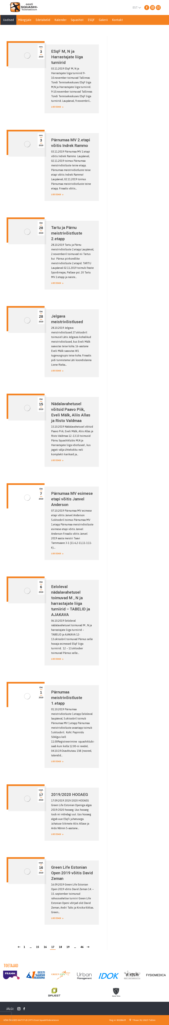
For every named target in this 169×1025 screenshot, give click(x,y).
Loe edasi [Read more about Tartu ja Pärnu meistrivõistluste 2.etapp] (57, 283)
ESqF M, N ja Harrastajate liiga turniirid (67, 57)
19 (68, 946)
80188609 (121, 1020)
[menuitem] (8, 20)
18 (60, 946)
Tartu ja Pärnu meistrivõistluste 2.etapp (66, 233)
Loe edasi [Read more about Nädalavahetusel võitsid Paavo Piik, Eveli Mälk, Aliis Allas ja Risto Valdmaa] (57, 460)
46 (82, 946)
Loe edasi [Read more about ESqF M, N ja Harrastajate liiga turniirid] (57, 107)
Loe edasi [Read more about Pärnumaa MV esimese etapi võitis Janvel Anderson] (57, 553)
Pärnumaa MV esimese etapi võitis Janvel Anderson (72, 499)
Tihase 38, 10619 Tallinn (143, 1020)
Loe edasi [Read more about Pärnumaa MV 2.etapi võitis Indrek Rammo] (57, 194)
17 (52, 946)
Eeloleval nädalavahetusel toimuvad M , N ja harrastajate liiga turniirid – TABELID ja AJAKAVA (70, 600)
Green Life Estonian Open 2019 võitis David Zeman (72, 873)
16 (45, 946)
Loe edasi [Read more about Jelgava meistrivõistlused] (57, 371)
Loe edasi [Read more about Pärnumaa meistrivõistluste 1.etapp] (57, 761)
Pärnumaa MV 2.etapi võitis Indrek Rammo (70, 143)
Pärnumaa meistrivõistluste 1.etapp (66, 698)
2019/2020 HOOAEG (69, 794)
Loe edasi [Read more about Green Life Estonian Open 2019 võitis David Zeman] (57, 918)
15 (37, 946)
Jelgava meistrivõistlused (67, 319)
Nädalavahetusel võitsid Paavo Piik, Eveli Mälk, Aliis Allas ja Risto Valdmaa (70, 412)
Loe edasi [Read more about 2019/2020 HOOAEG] (57, 834)
